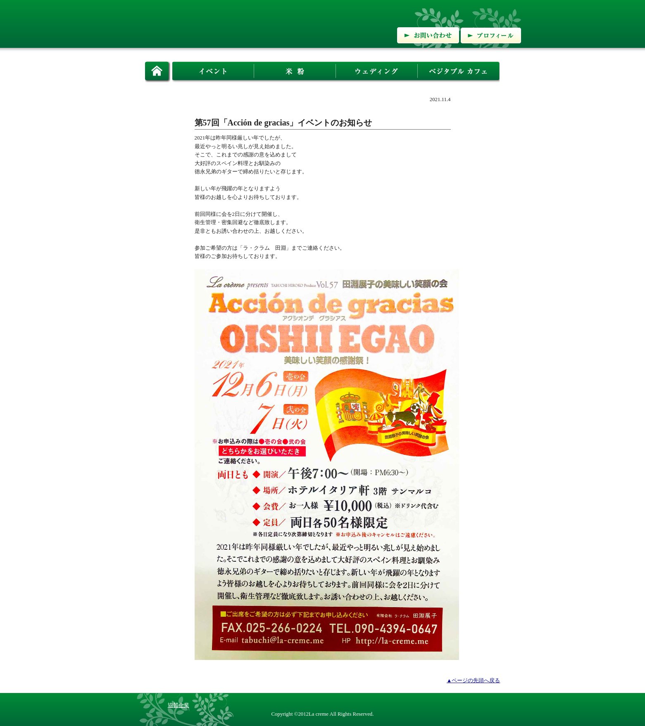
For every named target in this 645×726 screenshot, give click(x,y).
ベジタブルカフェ (459, 71)
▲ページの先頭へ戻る (473, 680)
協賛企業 (178, 705)
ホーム (157, 71)
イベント (213, 71)
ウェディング (377, 71)
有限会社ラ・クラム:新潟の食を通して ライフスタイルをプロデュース (231, 23)
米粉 (295, 71)
